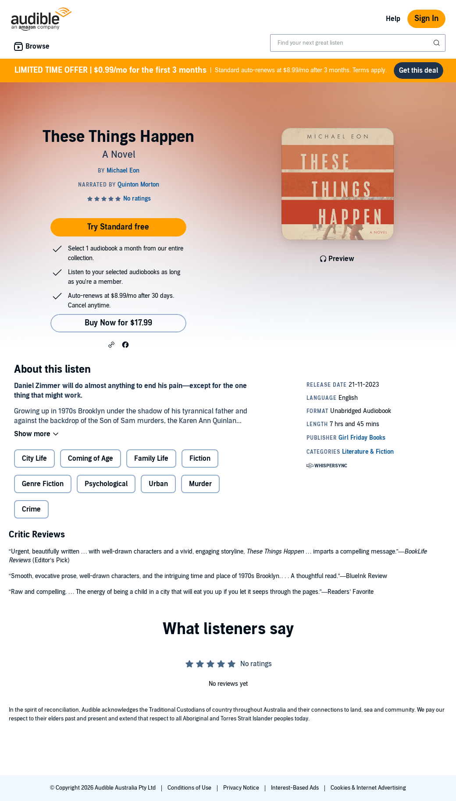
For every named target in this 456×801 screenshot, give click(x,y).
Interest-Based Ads (295, 787)
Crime (31, 509)
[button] (111, 344)
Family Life (151, 458)
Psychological (106, 484)
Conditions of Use (190, 787)
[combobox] (357, 43)
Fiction (199, 458)
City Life (34, 458)
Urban (158, 484)
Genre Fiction (43, 484)
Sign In (426, 18)
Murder (200, 484)
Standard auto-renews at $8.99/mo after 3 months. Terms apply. (200, 70)
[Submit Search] (437, 43)
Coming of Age (90, 458)
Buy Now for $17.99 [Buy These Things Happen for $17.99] (118, 323)
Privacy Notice (241, 787)
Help (393, 18)
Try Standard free (118, 227)
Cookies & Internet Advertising (368, 787)
